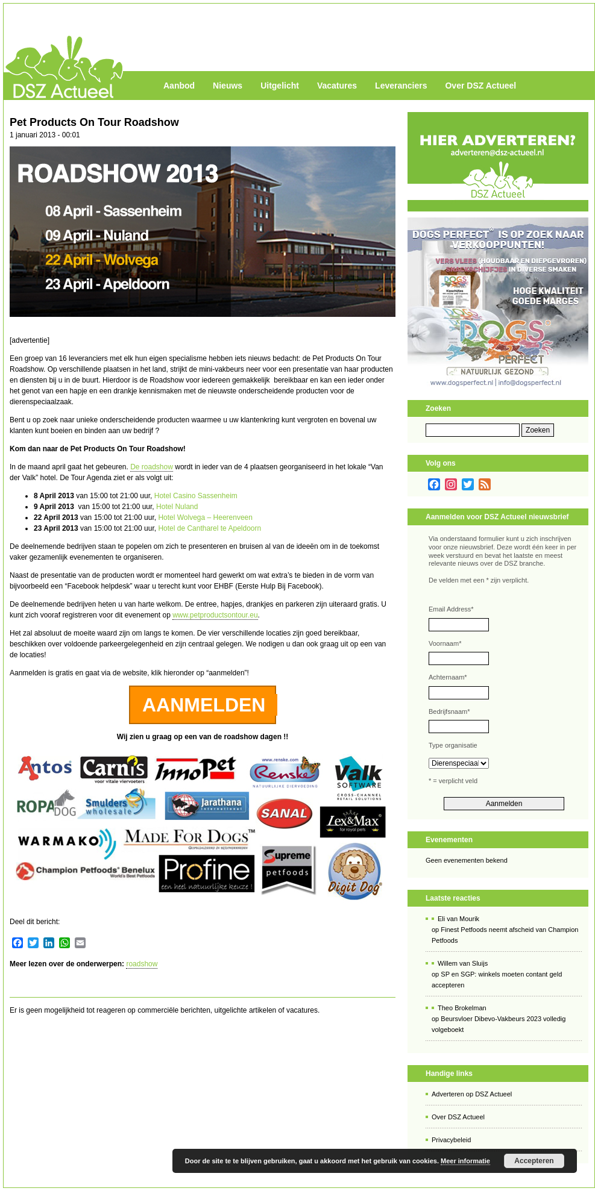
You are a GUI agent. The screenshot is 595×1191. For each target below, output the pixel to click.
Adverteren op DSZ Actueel (472, 1094)
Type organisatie (453, 745)
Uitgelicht (279, 85)
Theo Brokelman (462, 1007)
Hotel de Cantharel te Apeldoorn (209, 528)
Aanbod (179, 85)
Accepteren (533, 1161)
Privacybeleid (451, 1139)
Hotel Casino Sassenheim (196, 496)
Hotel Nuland (177, 506)
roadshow (141, 964)
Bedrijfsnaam (449, 711)
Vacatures (337, 85)
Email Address (451, 609)
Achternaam (448, 677)
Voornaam (445, 643)
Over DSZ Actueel (480, 85)
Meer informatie (465, 1160)
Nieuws (227, 85)
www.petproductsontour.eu (214, 615)
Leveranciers (401, 85)
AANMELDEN (203, 705)
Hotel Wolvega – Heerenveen (205, 517)
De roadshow (151, 467)
